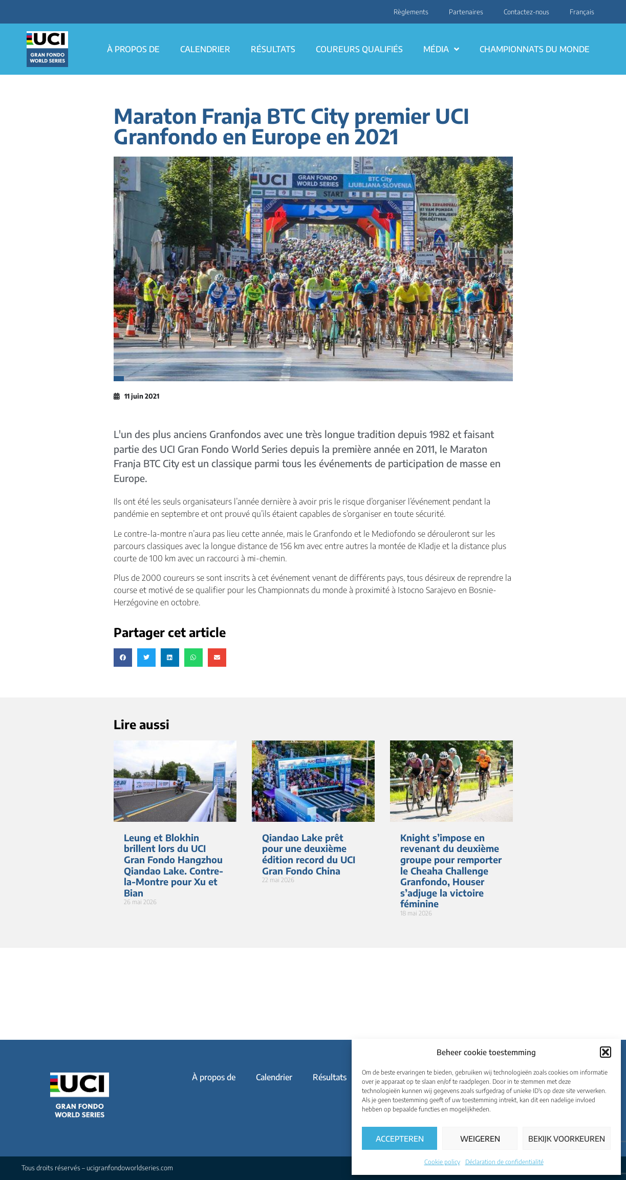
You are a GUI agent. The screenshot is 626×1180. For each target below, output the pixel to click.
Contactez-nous (526, 12)
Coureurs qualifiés (359, 49)
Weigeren (480, 1138)
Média (441, 49)
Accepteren (400, 1138)
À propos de (133, 49)
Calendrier (205, 49)
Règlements (411, 12)
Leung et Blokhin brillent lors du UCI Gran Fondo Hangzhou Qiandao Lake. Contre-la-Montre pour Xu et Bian (173, 865)
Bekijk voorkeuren (566, 1138)
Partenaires (466, 12)
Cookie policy (442, 1162)
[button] (605, 1052)
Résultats (273, 49)
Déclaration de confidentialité (504, 1162)
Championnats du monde (535, 49)
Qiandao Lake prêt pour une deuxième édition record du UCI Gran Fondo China (308, 854)
